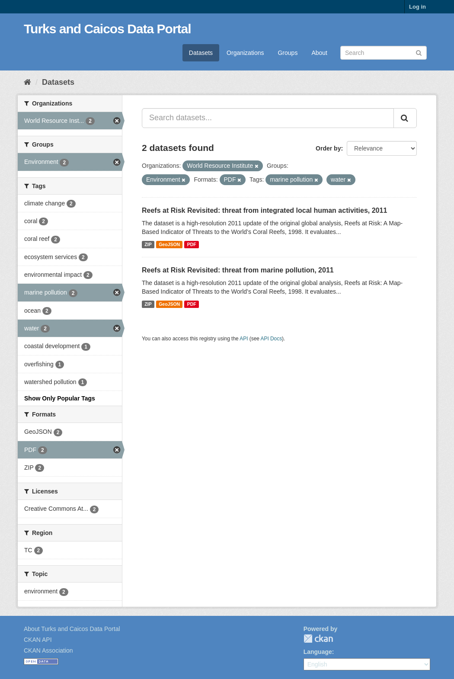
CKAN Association (48, 650)
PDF (191, 244)
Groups (287, 52)
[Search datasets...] (268, 118)
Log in (417, 6)
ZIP (147, 244)
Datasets (201, 52)
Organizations (245, 52)
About (319, 52)
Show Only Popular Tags (59, 398)
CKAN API (38, 639)
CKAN (318, 638)
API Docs (271, 339)
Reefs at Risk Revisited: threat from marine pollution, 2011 (238, 270)
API (244, 339)
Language (318, 651)
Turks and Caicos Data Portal (107, 29)
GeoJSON (169, 244)
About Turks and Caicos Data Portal (72, 628)
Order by (328, 148)
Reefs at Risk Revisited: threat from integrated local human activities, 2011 (264, 210)
